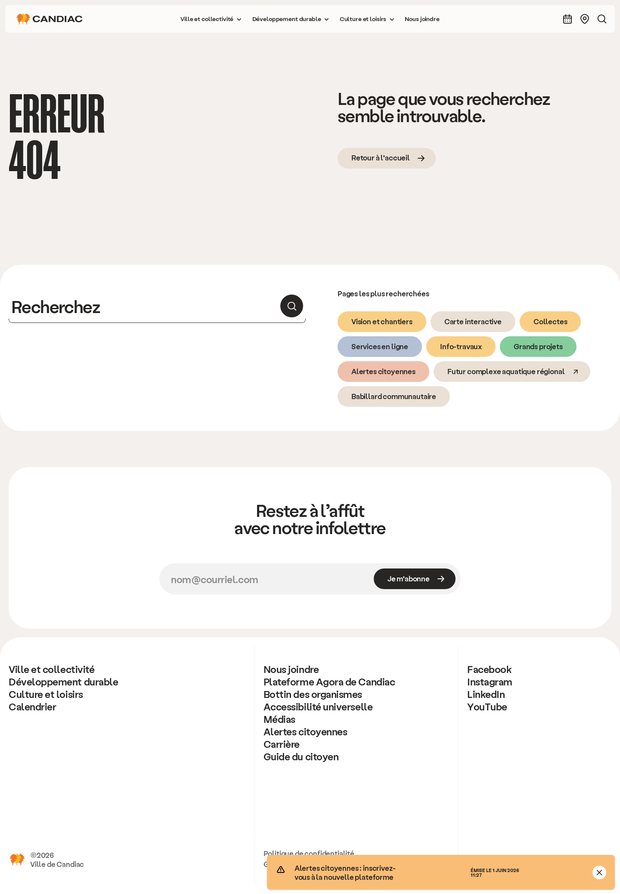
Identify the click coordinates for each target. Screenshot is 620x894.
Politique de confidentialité (309, 853)
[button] (211, 19)
